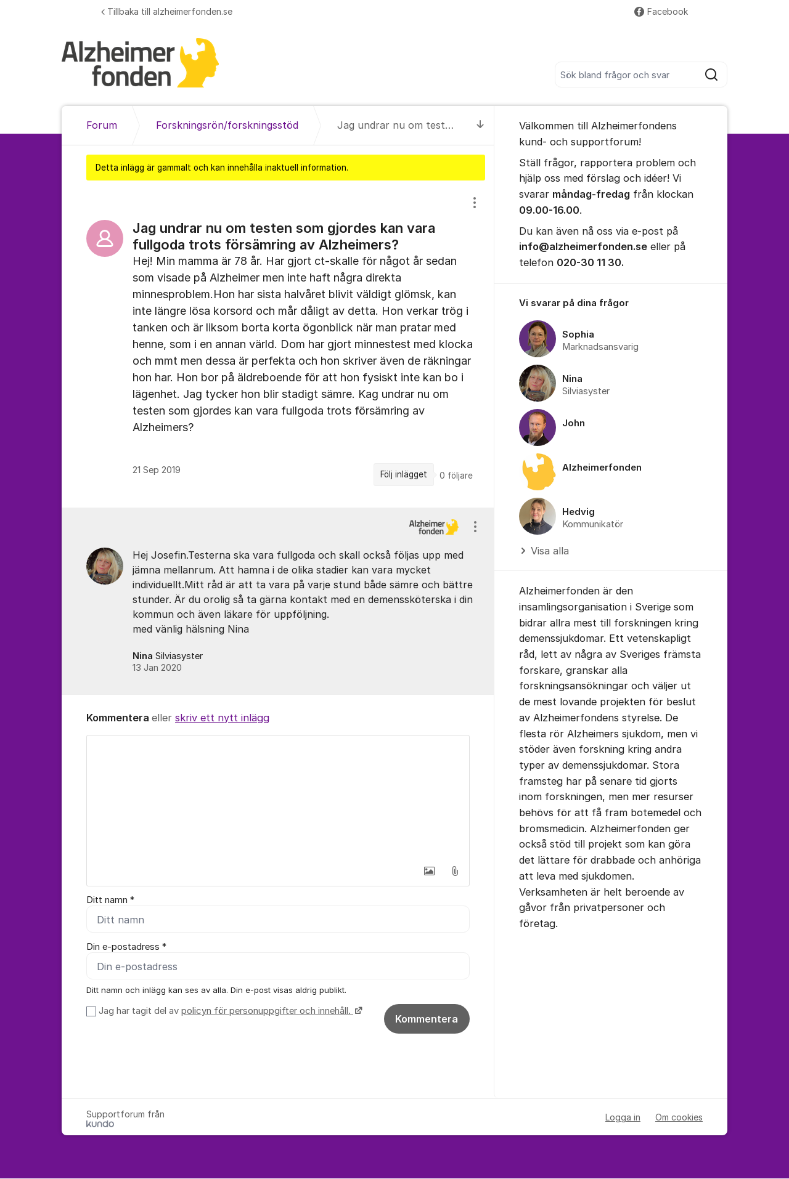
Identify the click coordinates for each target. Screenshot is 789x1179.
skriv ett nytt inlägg (222, 717)
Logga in (622, 1117)
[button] (429, 871)
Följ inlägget (403, 474)
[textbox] (278, 797)
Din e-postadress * (126, 946)
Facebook (661, 11)
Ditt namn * (110, 900)
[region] (278, 344)
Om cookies (679, 1117)
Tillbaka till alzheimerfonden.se (166, 11)
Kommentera (426, 1019)
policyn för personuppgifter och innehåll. (267, 1011)
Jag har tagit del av (229, 1011)
